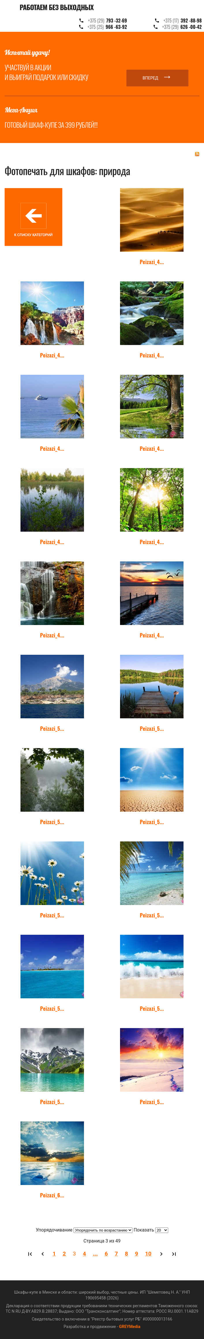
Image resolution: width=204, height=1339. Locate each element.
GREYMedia (129, 1326)
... (95, 1253)
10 (148, 1253)
